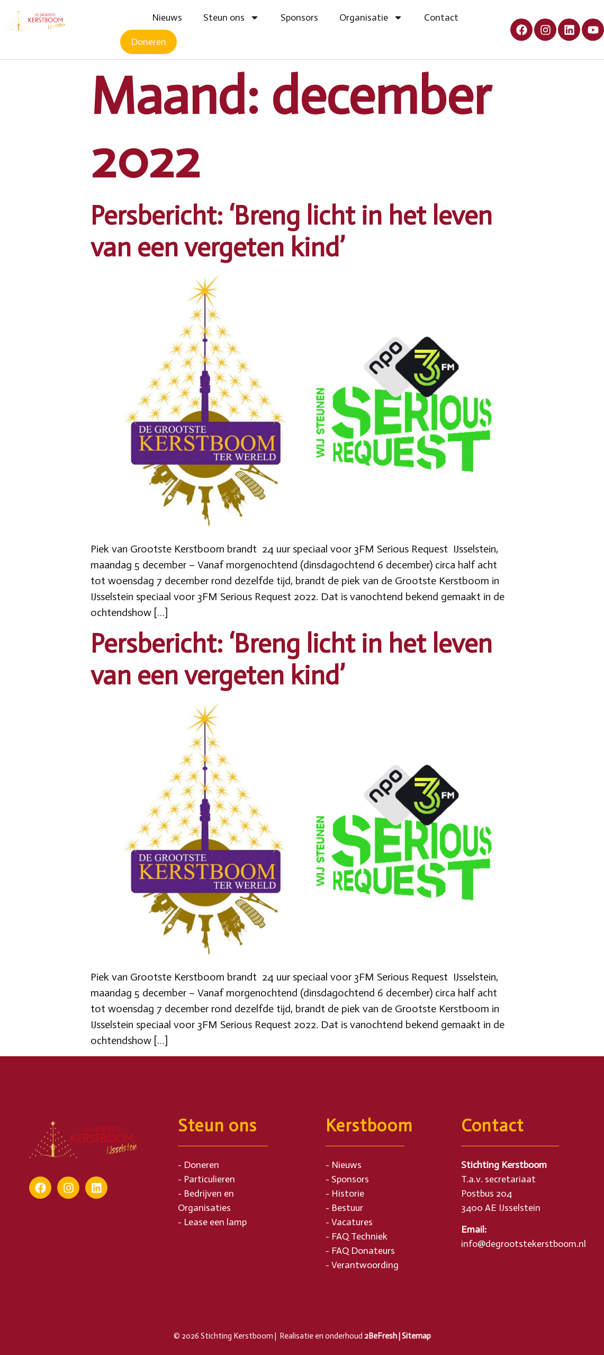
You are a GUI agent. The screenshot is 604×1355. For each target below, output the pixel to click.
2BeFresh (380, 1336)
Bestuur (347, 1208)
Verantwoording (365, 1265)
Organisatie (371, 17)
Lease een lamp (215, 1222)
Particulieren (209, 1179)
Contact (441, 17)
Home (130, 17)
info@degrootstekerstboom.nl (523, 1244)
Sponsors (299, 17)
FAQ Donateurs (363, 1250)
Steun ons (231, 17)
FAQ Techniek (359, 1236)
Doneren (148, 42)
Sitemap (416, 1336)
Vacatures (352, 1222)
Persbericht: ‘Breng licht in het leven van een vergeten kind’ (291, 231)
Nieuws (167, 17)
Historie (347, 1193)
